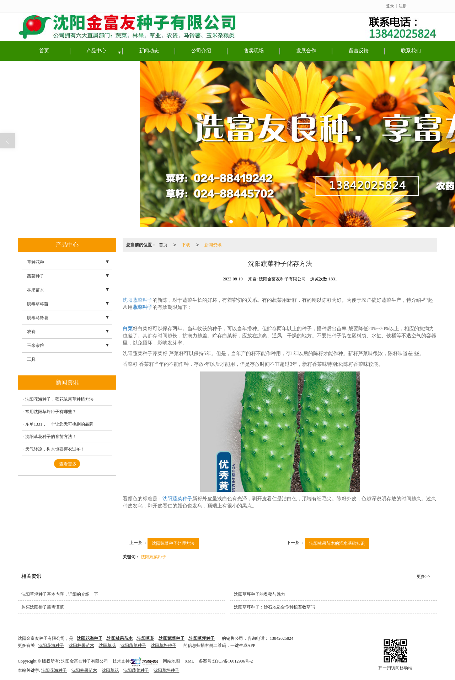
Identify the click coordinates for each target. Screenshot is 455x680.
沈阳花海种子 (51, 645)
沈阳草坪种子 (163, 645)
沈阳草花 (107, 645)
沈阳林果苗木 (81, 645)
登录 (390, 6)
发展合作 (306, 50)
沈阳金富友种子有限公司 (84, 661)
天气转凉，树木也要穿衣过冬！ (55, 449)
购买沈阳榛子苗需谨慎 (42, 607)
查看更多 (67, 464)
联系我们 (411, 50)
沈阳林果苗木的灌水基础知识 (337, 543)
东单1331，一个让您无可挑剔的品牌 (59, 424)
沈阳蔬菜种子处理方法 (173, 543)
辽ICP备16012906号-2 (233, 661)
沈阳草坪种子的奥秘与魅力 (259, 594)
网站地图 (171, 661)
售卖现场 (254, 50)
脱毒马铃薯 (37, 317)
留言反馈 (359, 50)
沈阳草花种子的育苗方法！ (50, 436)
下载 (186, 244)
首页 (44, 50)
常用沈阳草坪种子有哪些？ (50, 411)
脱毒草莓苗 (37, 303)
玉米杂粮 (35, 345)
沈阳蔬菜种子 (137, 300)
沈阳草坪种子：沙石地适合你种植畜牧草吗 (274, 607)
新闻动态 (149, 50)
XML (189, 661)
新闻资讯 (212, 244)
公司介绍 (201, 50)
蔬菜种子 (35, 276)
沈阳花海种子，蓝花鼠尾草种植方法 (59, 399)
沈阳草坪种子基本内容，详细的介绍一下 (59, 594)
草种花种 (35, 262)
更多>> (423, 576)
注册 (402, 6)
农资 (31, 331)
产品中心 (96, 50)
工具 (31, 359)
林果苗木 (35, 290)
